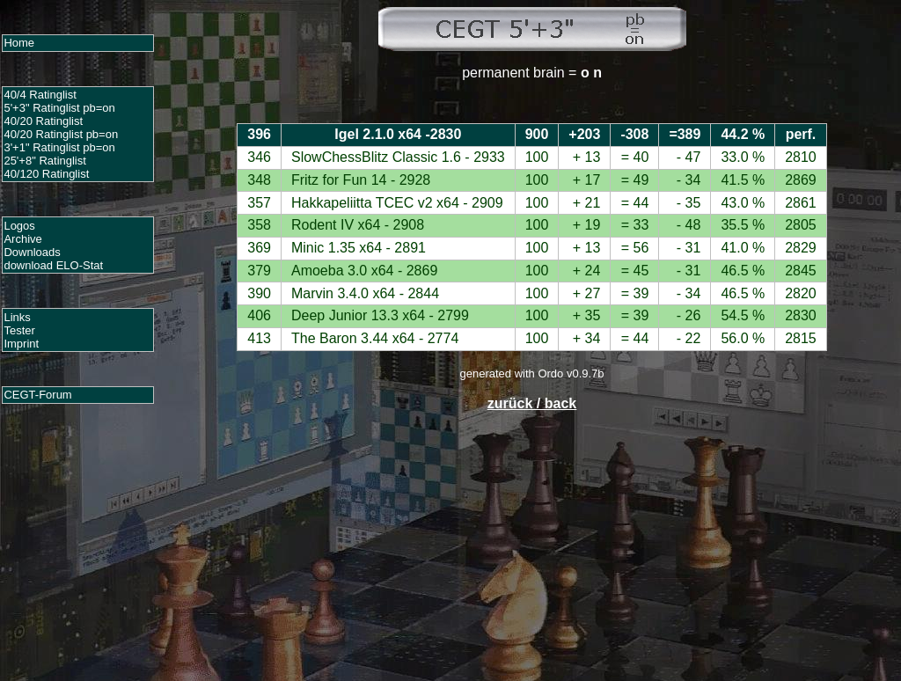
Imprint (21, 343)
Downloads (32, 252)
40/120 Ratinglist (46, 173)
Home (19, 42)
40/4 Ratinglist (40, 94)
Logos (19, 225)
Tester (19, 330)
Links (17, 317)
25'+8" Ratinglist (44, 160)
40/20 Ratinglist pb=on (61, 134)
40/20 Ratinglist (43, 121)
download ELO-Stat (53, 265)
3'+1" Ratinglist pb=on (59, 147)
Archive (22, 238)
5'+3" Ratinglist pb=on (59, 107)
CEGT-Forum (37, 394)
